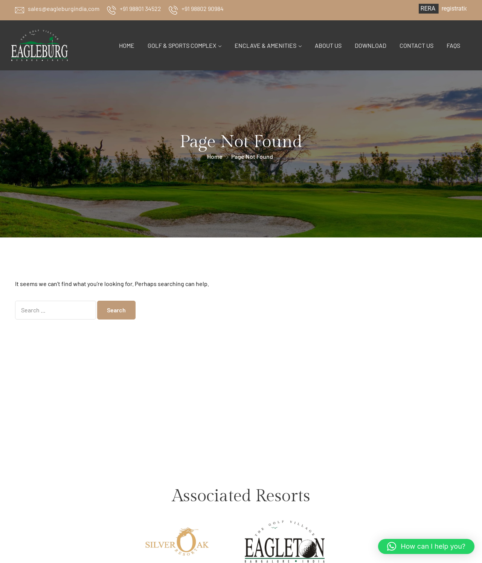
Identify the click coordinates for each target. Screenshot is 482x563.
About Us (328, 45)
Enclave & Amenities (265, 45)
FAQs (453, 45)
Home (126, 45)
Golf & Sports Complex (182, 45)
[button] (426, 546)
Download (370, 45)
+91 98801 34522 (140, 8)
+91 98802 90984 (203, 8)
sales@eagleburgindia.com (63, 8)
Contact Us (416, 45)
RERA (437, 8)
